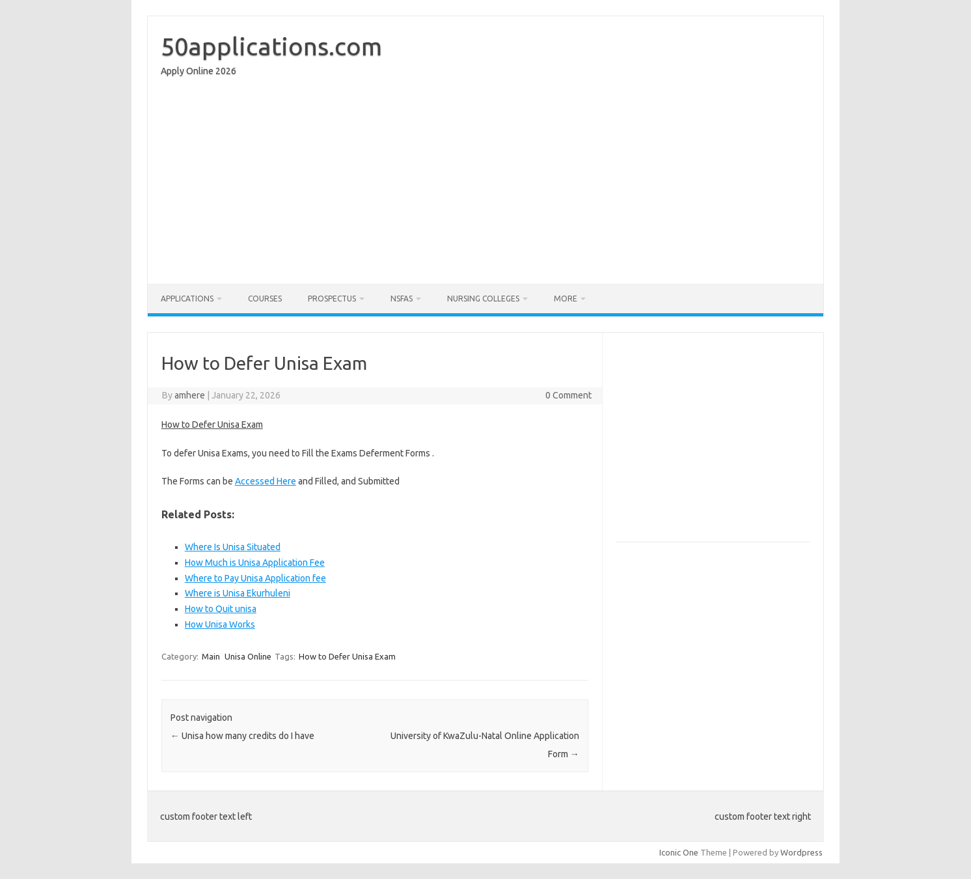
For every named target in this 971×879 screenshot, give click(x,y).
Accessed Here (265, 481)
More (565, 298)
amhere (189, 395)
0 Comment (568, 395)
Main (211, 656)
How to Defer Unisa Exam (347, 656)
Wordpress (801, 852)
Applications (187, 298)
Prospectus (332, 298)
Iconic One (678, 852)
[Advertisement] (485, 183)
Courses (265, 298)
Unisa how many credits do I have (242, 736)
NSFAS (401, 298)
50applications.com (271, 46)
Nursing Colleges (483, 298)
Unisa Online (248, 656)
